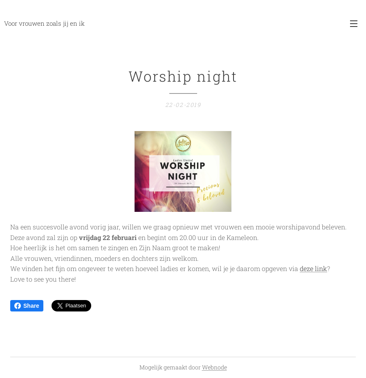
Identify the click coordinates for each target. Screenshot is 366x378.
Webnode (214, 367)
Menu (353, 23)
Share (26, 305)
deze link (313, 268)
